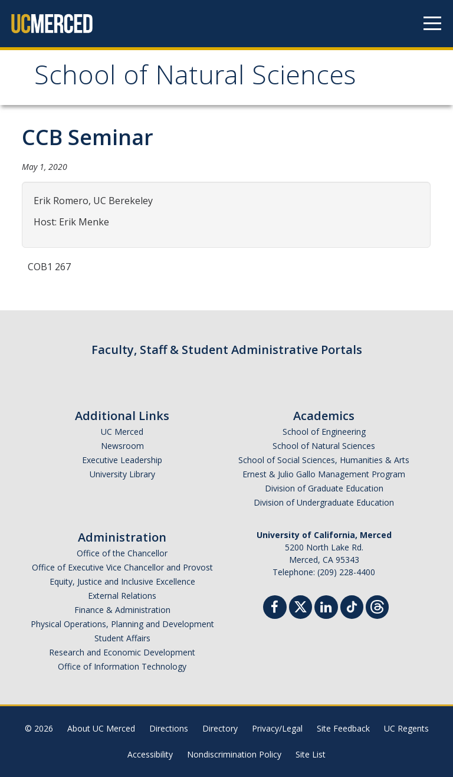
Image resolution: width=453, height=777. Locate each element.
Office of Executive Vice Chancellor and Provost (122, 567)
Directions (168, 728)
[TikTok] (352, 605)
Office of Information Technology (122, 666)
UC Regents (406, 728)
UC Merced (122, 431)
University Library (122, 474)
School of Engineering (324, 431)
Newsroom (122, 445)
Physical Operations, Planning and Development (122, 624)
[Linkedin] (326, 608)
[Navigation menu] (432, 23)
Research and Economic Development (122, 652)
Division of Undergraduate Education (324, 502)
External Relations (122, 595)
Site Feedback (343, 728)
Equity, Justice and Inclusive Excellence (122, 581)
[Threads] (377, 605)
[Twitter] (300, 605)
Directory (220, 728)
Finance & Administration (122, 609)
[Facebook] (274, 608)
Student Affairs (122, 638)
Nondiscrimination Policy (234, 754)
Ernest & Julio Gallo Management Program (323, 474)
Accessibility (150, 754)
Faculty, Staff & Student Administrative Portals (226, 350)
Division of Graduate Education (324, 488)
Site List (311, 754)
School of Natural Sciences (195, 78)
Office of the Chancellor (122, 553)
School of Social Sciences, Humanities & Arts (323, 459)
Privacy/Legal (277, 728)
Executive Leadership (122, 459)
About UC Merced (101, 728)
